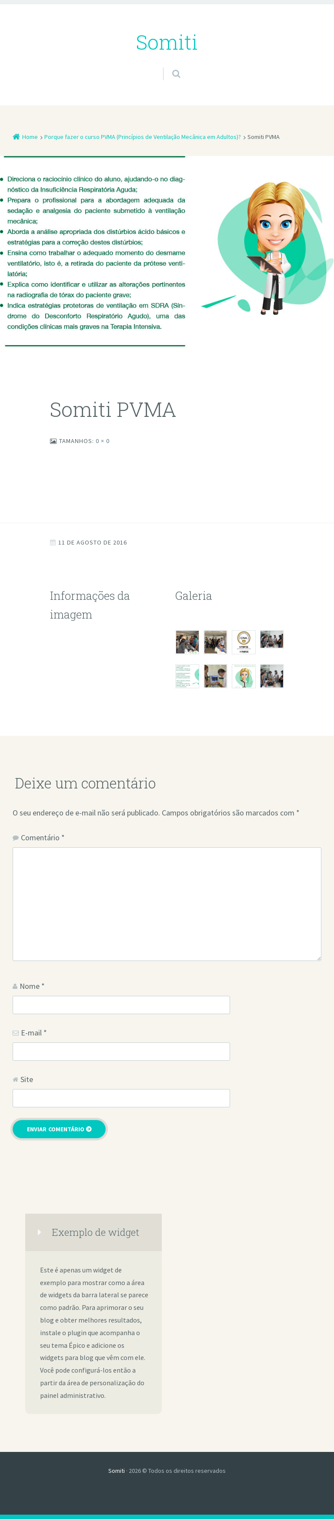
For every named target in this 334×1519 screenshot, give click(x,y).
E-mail (34, 1033)
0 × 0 (103, 441)
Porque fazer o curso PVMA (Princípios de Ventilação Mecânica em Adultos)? (142, 137)
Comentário (43, 837)
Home (30, 137)
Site (26, 1079)
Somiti (116, 1471)
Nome (32, 986)
